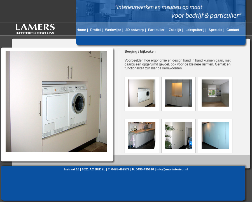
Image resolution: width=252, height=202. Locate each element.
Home (81, 30)
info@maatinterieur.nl (172, 169)
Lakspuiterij (194, 30)
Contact (233, 30)
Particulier (156, 30)
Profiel (95, 30)
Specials (215, 30)
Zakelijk (175, 30)
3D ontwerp (134, 30)
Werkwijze (113, 30)
